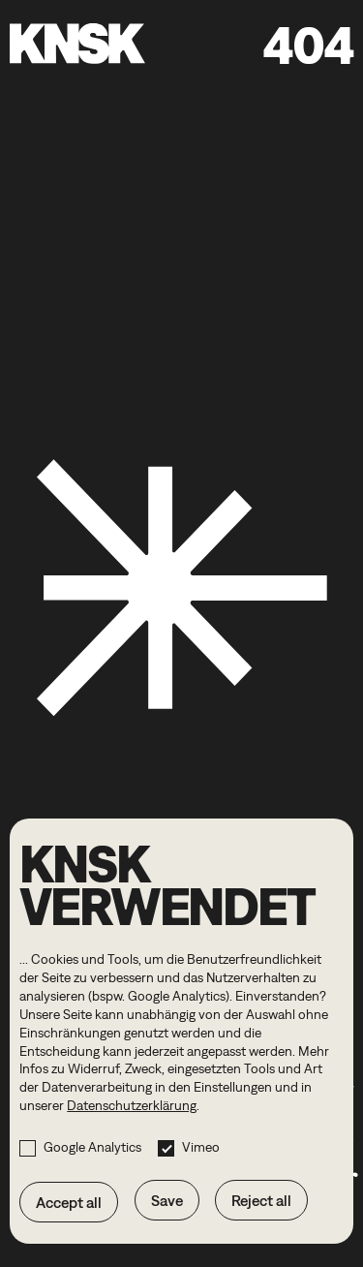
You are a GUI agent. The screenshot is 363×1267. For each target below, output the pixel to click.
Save (167, 1200)
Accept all (69, 1202)
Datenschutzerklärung (132, 1105)
